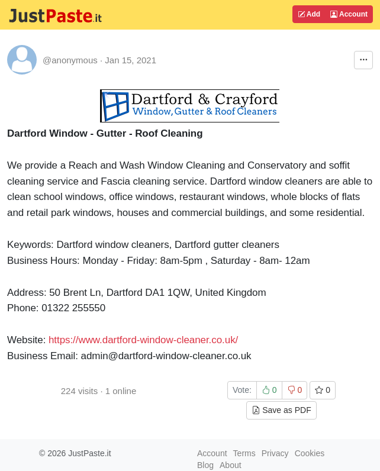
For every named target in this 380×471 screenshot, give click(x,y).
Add (309, 14)
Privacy (275, 453)
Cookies (310, 453)
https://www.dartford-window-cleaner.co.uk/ (143, 340)
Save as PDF (281, 410)
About (230, 465)
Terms (244, 453)
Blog (205, 465)
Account (349, 14)
